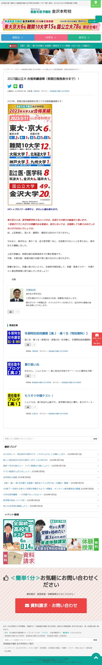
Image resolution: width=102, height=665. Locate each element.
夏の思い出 (32, 364)
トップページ (8, 69)
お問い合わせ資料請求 (97, 339)
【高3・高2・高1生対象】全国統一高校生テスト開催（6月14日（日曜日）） (51, 46)
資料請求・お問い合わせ (51, 605)
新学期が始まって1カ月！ (14, 500)
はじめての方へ (21, 648)
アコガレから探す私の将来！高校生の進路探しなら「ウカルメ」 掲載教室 (51, 659)
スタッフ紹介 (33, 648)
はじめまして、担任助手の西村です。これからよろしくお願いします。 (35, 454)
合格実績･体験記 (54, 648)
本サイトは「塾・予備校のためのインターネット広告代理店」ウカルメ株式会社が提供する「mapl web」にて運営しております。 (51, 662)
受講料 (64, 648)
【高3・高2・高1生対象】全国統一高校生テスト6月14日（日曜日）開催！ (36, 483)
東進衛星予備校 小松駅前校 (57, 636)
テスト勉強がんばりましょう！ (17, 471)
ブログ (17, 69)
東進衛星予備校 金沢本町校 (31, 69)
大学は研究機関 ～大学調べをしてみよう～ (23, 494)
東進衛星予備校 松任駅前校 (35, 636)
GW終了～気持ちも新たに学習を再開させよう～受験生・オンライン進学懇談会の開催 (41, 488)
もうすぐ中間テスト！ (39, 396)
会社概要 (8, 651)
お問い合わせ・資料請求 (83, 648)
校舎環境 (43, 648)
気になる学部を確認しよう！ (16, 506)
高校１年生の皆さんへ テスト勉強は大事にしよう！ (27, 465)
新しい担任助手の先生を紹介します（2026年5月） (26, 460)
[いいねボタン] (10, 312)
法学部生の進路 (10, 477)
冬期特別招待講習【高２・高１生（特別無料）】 (57, 333)
